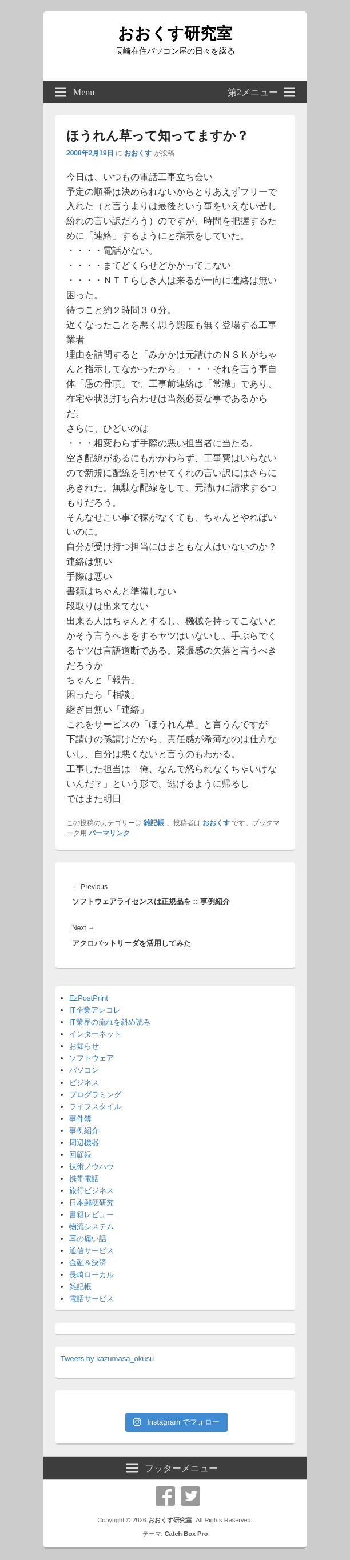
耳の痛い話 (87, 1238)
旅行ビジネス (91, 1190)
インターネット (95, 1034)
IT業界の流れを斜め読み (109, 1022)
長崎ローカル (91, 1274)
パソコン (84, 1070)
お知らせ (84, 1046)
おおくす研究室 (175, 33)
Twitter (190, 1496)
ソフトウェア (91, 1058)
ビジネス (84, 1082)
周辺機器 (84, 1142)
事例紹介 (84, 1130)
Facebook (165, 1496)
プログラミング (95, 1094)
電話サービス (91, 1298)
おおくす (138, 153)
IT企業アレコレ (95, 1010)
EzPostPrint (88, 998)
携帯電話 (84, 1178)
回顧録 (80, 1154)
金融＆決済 (87, 1262)
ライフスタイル (95, 1106)
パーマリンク (109, 833)
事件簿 (80, 1118)
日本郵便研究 (91, 1202)
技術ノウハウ (91, 1166)
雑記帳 (154, 823)
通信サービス (91, 1250)
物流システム (91, 1226)
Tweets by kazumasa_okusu (107, 1358)
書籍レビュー (91, 1214)
